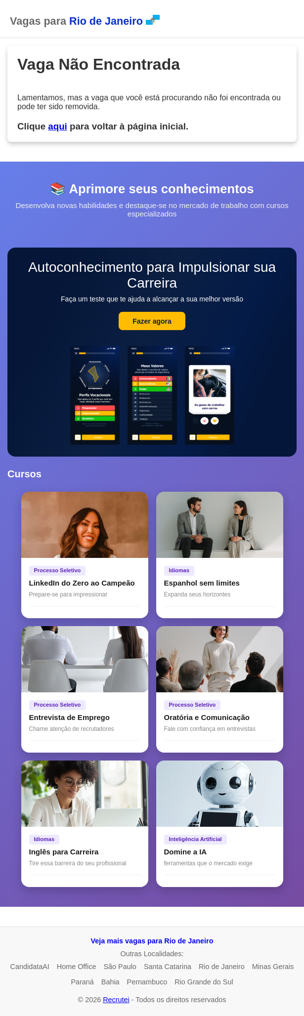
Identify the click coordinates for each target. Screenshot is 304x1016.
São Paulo (119, 967)
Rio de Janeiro (222, 967)
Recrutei (116, 1000)
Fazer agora (152, 321)
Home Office (76, 967)
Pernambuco (147, 982)
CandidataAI (29, 967)
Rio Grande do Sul (203, 982)
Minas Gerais (273, 967)
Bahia (110, 982)
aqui (57, 126)
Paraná (82, 982)
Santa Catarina (167, 967)
